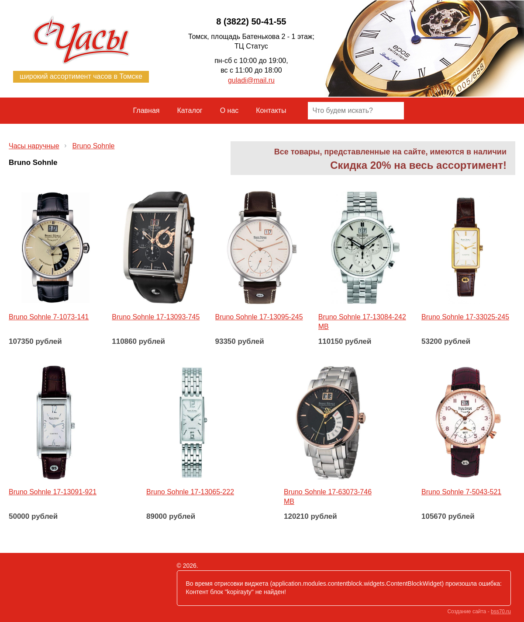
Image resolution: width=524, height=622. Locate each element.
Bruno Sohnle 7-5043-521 (461, 492)
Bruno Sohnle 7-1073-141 (49, 317)
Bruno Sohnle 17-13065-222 (190, 492)
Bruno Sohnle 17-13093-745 (156, 317)
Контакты (271, 110)
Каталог (190, 110)
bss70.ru (501, 611)
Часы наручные (34, 146)
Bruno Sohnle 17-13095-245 (259, 317)
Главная (146, 110)
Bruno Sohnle (93, 146)
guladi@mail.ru (251, 80)
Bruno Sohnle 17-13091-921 (53, 492)
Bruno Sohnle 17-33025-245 (465, 317)
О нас (229, 110)
